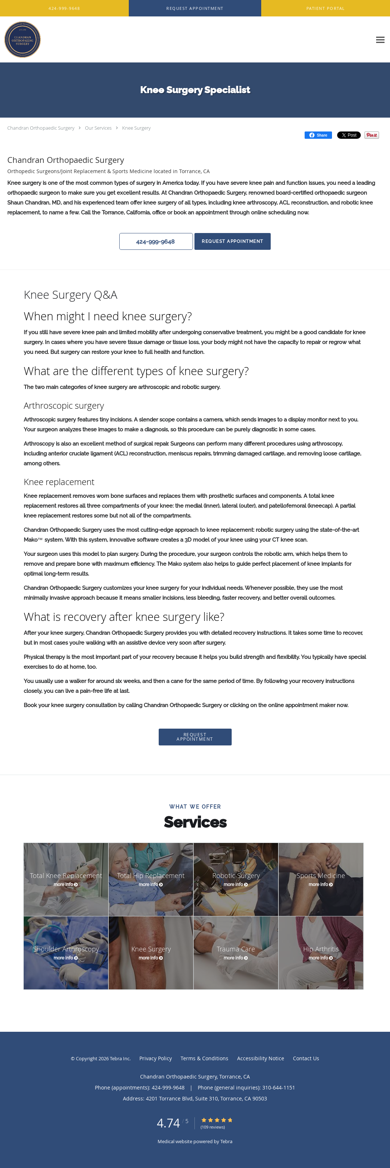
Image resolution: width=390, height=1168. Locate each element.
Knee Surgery (136, 128)
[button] (195, 8)
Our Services (98, 128)
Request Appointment (232, 241)
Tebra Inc (120, 1058)
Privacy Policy (155, 1058)
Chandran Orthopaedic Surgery (40, 128)
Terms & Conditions (204, 1058)
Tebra (226, 1141)
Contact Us (306, 1058)
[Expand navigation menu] (380, 39)
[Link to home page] (21, 39)
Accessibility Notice (260, 1058)
